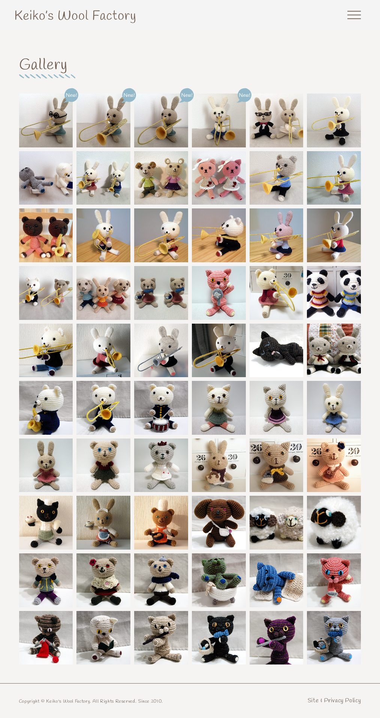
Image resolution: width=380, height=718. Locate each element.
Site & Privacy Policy (334, 701)
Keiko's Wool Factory (75, 16)
